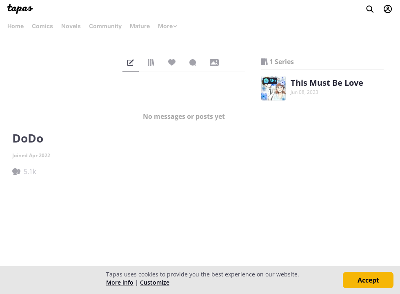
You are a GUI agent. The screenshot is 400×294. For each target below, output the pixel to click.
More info (119, 282)
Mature (140, 25)
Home (15, 25)
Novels (71, 25)
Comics (42, 25)
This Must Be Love (327, 82)
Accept (368, 280)
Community (105, 25)
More (168, 25)
